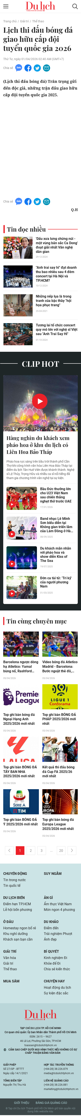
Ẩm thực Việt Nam (58, 905)
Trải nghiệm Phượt (58, 934)
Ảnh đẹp (50, 940)
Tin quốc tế (11, 886)
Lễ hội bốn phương (17, 910)
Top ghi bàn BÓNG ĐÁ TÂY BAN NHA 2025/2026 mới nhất (20, 772)
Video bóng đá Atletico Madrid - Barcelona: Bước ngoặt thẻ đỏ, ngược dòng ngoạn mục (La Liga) (60, 667)
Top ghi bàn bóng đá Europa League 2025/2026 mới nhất (58, 825)
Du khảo (51, 922)
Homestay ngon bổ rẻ (19, 929)
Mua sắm (11, 982)
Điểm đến (51, 929)
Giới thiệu (21, 1103)
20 (61, 851)
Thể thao (38, 21)
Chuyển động (15, 874)
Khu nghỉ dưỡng (15, 934)
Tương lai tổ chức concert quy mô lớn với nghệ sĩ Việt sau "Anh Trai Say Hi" (56, 329)
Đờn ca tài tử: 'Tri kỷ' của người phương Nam (56, 582)
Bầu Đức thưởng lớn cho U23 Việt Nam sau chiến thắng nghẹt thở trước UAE (55, 495)
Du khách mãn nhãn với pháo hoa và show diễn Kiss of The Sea (55, 555)
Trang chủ (10, 21)
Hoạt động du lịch (57, 988)
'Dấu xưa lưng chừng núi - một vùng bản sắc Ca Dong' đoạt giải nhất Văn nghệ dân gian (57, 245)
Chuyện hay (54, 982)
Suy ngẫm (53, 874)
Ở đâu (8, 922)
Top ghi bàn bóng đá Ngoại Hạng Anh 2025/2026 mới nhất (19, 719)
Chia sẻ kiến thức (57, 970)
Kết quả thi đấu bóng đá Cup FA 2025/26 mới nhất (58, 772)
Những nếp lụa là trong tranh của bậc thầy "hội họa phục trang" (53, 300)
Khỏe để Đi (52, 964)
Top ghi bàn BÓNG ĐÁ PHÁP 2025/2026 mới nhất (59, 719)
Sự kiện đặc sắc (56, 994)
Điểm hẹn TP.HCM (17, 905)
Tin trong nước (14, 881)
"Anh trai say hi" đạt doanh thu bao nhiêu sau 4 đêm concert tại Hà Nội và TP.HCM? (56, 274)
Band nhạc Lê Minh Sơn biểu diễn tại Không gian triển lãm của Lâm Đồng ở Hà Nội (56, 525)
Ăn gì (48, 898)
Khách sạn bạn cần (18, 940)
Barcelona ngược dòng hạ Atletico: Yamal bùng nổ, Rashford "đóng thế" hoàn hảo (20, 667)
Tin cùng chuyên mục (36, 621)
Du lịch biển (14, 898)
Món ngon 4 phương (59, 910)
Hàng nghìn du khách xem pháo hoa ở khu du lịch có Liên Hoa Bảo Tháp (38, 445)
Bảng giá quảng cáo (51, 1103)
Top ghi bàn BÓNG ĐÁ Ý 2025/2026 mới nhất (20, 822)
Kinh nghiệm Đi (55, 958)
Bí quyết (51, 952)
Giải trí (24, 21)
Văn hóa (9, 958)
